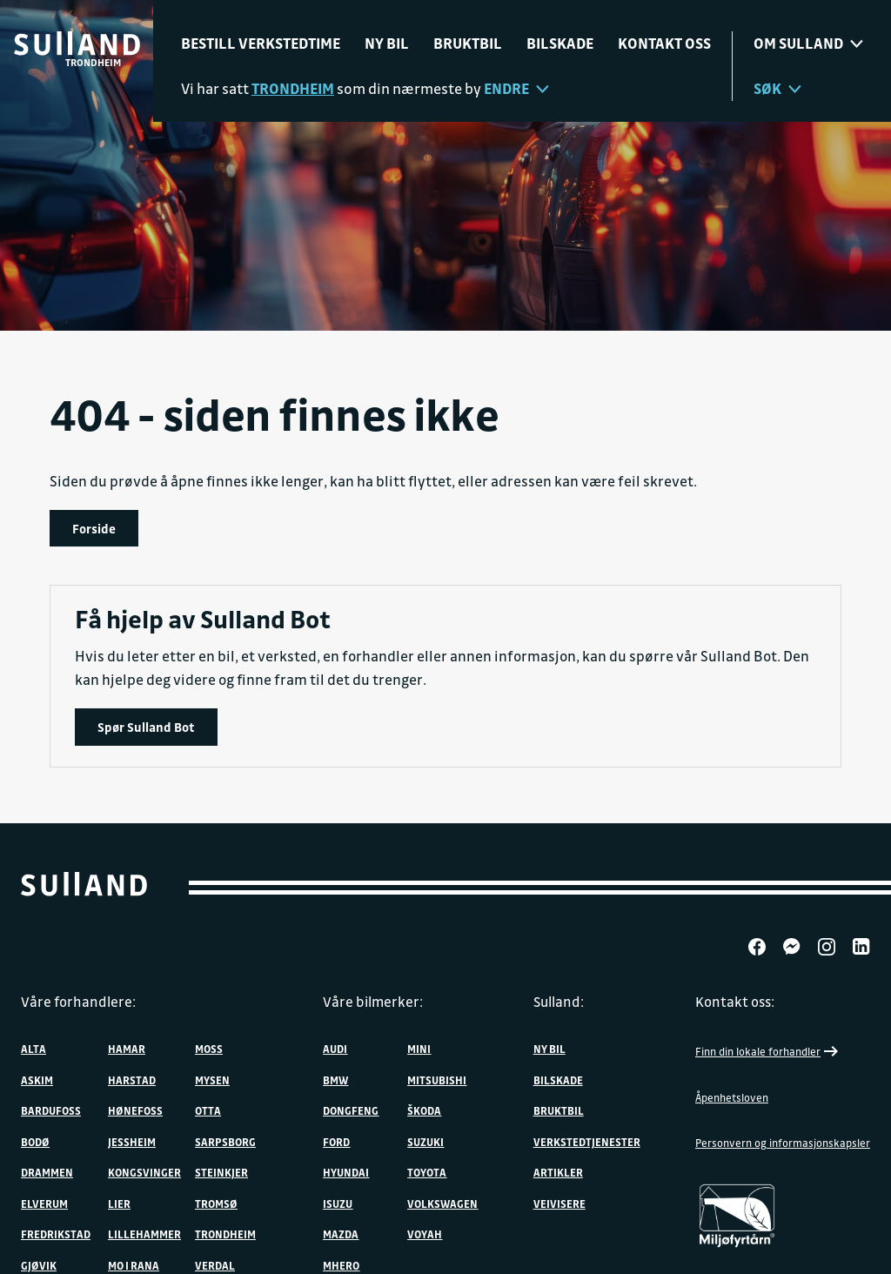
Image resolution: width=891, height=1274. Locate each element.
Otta (208, 1110)
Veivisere (559, 1203)
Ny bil (387, 43)
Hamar (126, 1049)
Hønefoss (135, 1110)
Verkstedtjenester (586, 1142)
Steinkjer (221, 1172)
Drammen (47, 1172)
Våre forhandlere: (78, 1001)
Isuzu (337, 1203)
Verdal (215, 1265)
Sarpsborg (225, 1142)
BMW (335, 1080)
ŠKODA (424, 1110)
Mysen (212, 1080)
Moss (209, 1049)
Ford (336, 1142)
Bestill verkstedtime (260, 43)
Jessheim (132, 1142)
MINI (419, 1049)
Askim (37, 1080)
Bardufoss (51, 1110)
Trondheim (225, 1234)
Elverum (44, 1203)
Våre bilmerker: (373, 1001)
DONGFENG (351, 1110)
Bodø (35, 1142)
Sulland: (558, 1001)
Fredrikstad (55, 1234)
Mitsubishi (436, 1080)
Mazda (340, 1234)
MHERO (341, 1265)
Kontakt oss (664, 43)
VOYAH (424, 1234)
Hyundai (346, 1172)
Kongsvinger (144, 1172)
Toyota (426, 1172)
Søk (777, 88)
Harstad (132, 1080)
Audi (335, 1049)
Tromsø (216, 1203)
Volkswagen (442, 1203)
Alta (33, 1049)
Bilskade (559, 43)
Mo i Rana (133, 1265)
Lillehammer (144, 1234)
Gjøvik (39, 1265)
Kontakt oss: (734, 1001)
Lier (119, 1203)
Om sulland (808, 43)
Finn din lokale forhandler (768, 1051)
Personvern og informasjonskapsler (782, 1143)
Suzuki (425, 1142)
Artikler (558, 1172)
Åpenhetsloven (731, 1097)
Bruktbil (467, 43)
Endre (516, 88)
